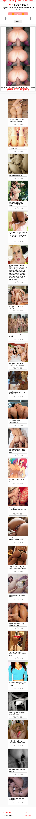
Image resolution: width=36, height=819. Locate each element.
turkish (31, 1)
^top (26, 812)
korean (25, 1)
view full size (18, 124)
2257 (3, 812)
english (4, 1)
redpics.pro (28, 815)
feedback (8, 812)
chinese (11, 1)
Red (10, 5)
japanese (18, 1)
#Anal (10, 90)
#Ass (16, 90)
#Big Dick (24, 90)
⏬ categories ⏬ (18, 14)
